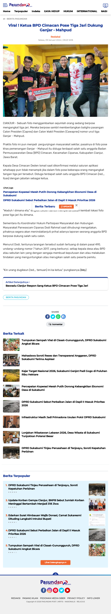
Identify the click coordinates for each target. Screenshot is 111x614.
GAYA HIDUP (51, 11)
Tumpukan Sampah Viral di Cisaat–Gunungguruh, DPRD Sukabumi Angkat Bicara (43, 547)
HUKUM (68, 11)
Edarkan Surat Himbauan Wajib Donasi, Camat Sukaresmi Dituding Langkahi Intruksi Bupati (44, 517)
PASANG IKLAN (30, 598)
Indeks (36, 11)
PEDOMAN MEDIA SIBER (52, 598)
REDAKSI (15, 598)
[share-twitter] (53, 316)
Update (66, 206)
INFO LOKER (93, 598)
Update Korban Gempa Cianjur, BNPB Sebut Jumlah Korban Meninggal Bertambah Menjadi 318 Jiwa (46, 502)
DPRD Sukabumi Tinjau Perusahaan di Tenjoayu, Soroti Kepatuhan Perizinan (43, 487)
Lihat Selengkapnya (55, 562)
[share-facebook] (47, 316)
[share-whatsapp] (58, 316)
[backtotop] (55, 575)
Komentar (55, 324)
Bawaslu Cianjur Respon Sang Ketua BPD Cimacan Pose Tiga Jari (47, 285)
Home (6, 11)
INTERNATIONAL (87, 11)
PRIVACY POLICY (76, 598)
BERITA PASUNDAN (16, 297)
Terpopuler (21, 11)
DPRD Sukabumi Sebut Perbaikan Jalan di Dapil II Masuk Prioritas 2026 (44, 532)
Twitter (63, 592)
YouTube (70, 592)
